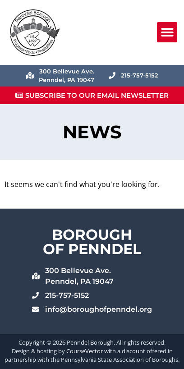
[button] (167, 32)
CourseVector (84, 351)
